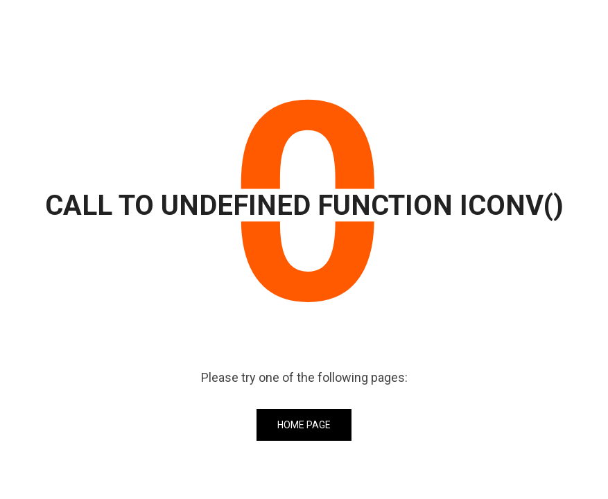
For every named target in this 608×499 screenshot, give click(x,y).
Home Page (304, 424)
